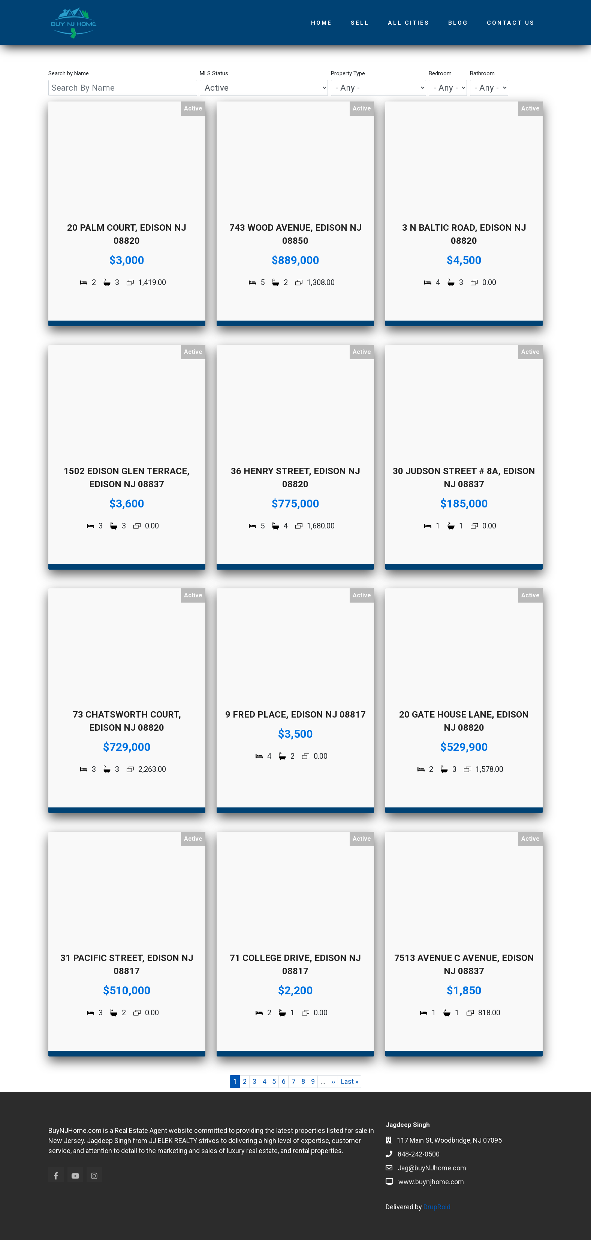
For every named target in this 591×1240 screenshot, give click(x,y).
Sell (360, 22)
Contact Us (511, 22)
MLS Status (214, 73)
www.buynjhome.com (431, 1182)
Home (321, 22)
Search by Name (68, 73)
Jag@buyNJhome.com (432, 1168)
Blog (458, 22)
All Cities (408, 22)
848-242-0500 (419, 1154)
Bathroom (482, 73)
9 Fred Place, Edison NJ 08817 (295, 714)
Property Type (348, 73)
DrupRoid (436, 1207)
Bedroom (440, 73)
